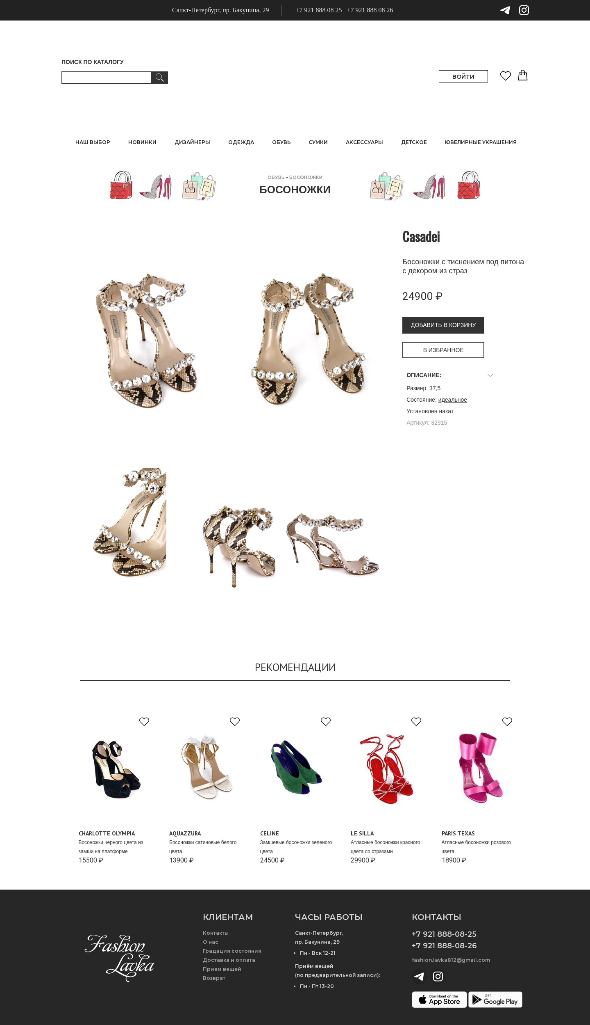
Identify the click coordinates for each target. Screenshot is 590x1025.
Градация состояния (232, 951)
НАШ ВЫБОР (92, 142)
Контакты (216, 933)
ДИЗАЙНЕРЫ (192, 142)
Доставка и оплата (229, 960)
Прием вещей (222, 969)
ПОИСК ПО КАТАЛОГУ (92, 62)
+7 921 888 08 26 (370, 10)
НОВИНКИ (142, 142)
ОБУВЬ (276, 177)
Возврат (214, 978)
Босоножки (305, 177)
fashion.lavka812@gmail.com (451, 960)
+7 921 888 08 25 (318, 10)
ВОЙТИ (463, 76)
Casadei (421, 236)
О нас (210, 942)
